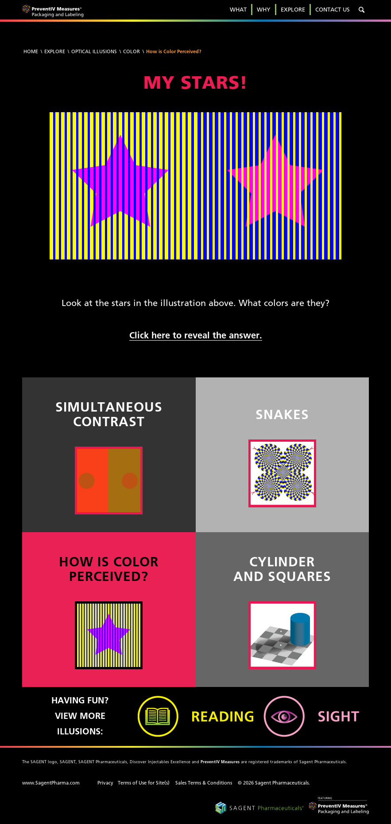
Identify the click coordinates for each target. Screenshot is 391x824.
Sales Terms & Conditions (203, 782)
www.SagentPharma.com (51, 782)
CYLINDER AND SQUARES (282, 569)
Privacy (105, 782)
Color (131, 51)
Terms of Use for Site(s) (144, 782)
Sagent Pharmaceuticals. (282, 782)
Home (30, 51)
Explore (54, 51)
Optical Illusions (94, 51)
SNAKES (282, 414)
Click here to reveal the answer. (195, 335)
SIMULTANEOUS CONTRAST (109, 414)
